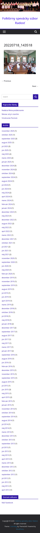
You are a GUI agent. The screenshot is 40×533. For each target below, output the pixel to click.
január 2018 (6, 324)
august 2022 (7, 223)
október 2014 (7, 413)
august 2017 (7, 335)
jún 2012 (5, 482)
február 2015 (7, 401)
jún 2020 (5, 266)
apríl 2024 (6, 196)
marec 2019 (6, 304)
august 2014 (7, 420)
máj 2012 (5, 486)
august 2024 (7, 181)
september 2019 (8, 285)
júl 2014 (5, 424)
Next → (35, 86)
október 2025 (7, 135)
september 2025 (8, 138)
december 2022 (8, 220)
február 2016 (7, 366)
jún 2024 (5, 189)
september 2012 (8, 474)
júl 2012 (5, 478)
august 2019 (7, 289)
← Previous (6, 81)
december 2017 (8, 328)
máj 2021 (5, 254)
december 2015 (8, 370)
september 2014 (8, 416)
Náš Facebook (7, 502)
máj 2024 (5, 192)
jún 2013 (5, 451)
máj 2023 (5, 216)
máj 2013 (5, 455)
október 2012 (7, 470)
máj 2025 (5, 154)
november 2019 (8, 281)
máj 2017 (5, 343)
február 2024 (7, 204)
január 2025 (6, 162)
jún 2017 (5, 339)
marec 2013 (6, 463)
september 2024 (8, 177)
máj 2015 (5, 393)
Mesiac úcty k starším (10, 114)
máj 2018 (5, 320)
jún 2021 (5, 250)
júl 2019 (5, 293)
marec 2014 (6, 432)
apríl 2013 (6, 459)
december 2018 (8, 308)
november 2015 (8, 374)
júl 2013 (5, 447)
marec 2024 (6, 200)
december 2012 (8, 467)
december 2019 (8, 277)
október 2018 (7, 312)
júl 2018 (5, 316)
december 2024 (8, 165)
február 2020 (7, 274)
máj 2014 (5, 428)
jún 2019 (5, 297)
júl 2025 (5, 146)
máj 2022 (5, 227)
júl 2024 (5, 185)
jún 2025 (5, 150)
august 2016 (7, 358)
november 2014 (8, 409)
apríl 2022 (6, 231)
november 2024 (8, 169)
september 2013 (8, 443)
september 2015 (8, 378)
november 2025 (8, 131)
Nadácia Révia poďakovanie (13, 110)
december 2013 (8, 436)
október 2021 (7, 243)
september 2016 (8, 355)
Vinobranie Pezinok (9, 118)
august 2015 (7, 382)
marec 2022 (6, 235)
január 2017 (6, 351)
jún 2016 (5, 362)
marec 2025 (6, 158)
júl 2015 (5, 385)
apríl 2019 (6, 301)
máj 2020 (5, 270)
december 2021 (8, 239)
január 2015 (6, 405)
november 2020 (8, 258)
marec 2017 (6, 347)
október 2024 (7, 173)
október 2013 (7, 440)
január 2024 (6, 208)
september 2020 (8, 262)
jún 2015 (5, 389)
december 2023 (8, 212)
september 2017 (8, 331)
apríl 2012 (6, 490)
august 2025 (7, 142)
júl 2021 (5, 247)
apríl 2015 (6, 397)
